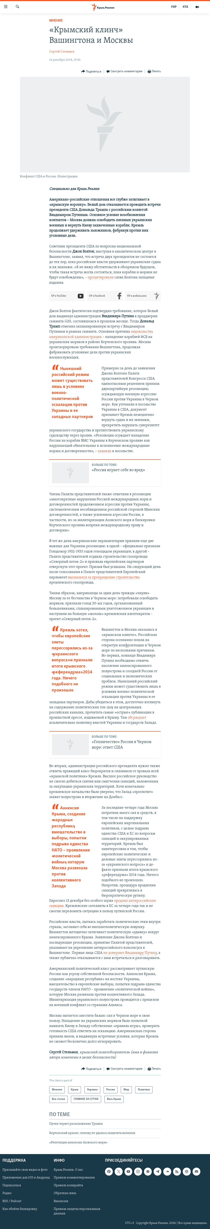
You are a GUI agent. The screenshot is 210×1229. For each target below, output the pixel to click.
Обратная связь (65, 1193)
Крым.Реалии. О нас (68, 1170)
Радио (6, 1193)
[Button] (91, 71)
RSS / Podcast (11, 1201)
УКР (174, 7)
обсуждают (137, 718)
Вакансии (61, 1201)
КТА (185, 7)
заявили (104, 451)
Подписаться (11, 1185)
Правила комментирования (74, 1177)
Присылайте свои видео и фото (25, 1170)
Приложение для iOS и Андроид (26, 1177)
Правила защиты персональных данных (77, 1211)
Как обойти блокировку (19, 1209)
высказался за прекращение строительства (104, 577)
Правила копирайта (68, 1185)
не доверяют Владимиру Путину (130, 953)
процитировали (101, 277)
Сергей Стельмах (61, 51)
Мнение (56, 21)
